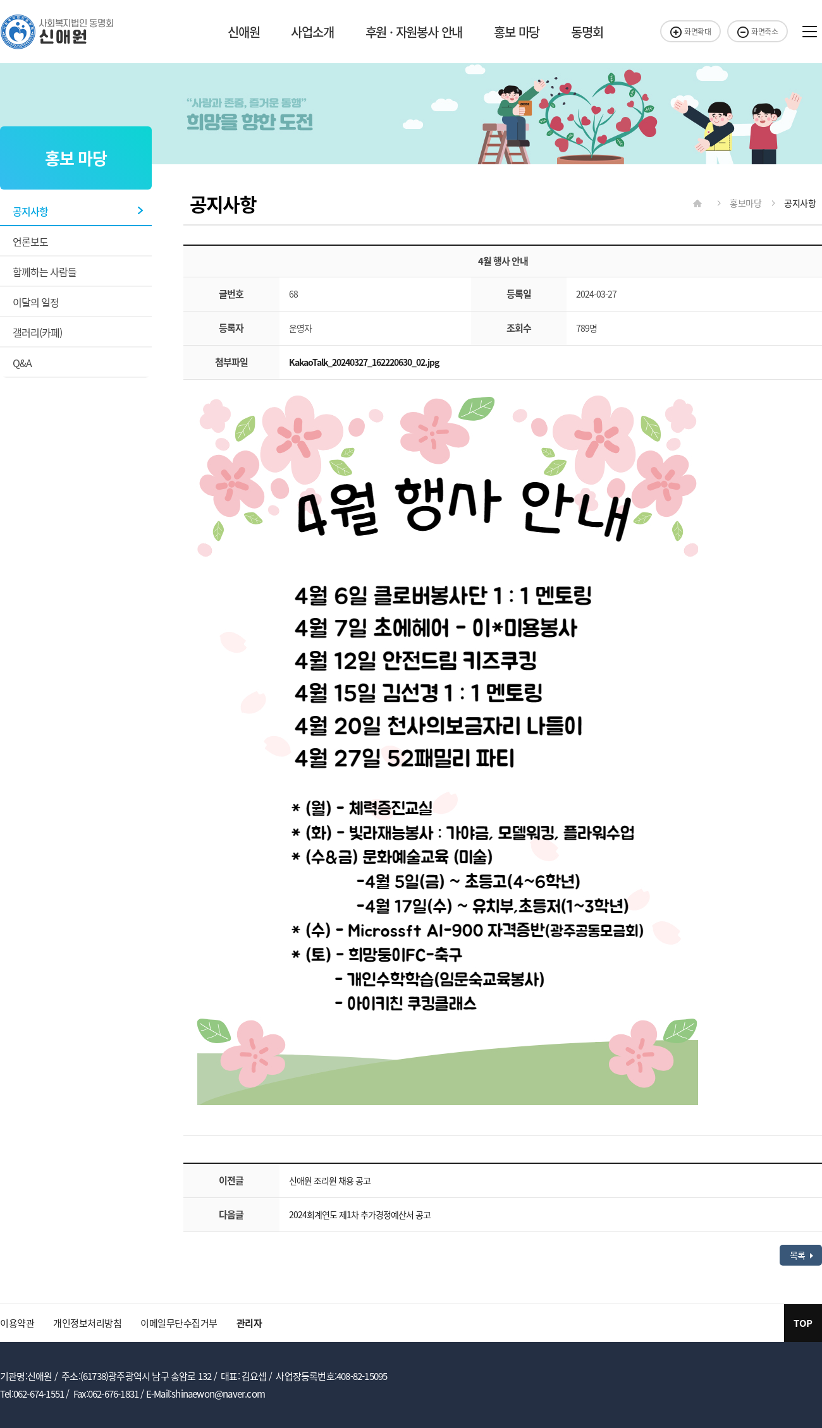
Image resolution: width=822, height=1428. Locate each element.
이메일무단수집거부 (179, 1323)
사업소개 (312, 32)
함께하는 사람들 (45, 271)
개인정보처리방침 (87, 1323)
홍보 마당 (516, 32)
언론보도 (30, 241)
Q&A (22, 362)
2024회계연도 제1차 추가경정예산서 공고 (360, 1214)
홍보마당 (735, 203)
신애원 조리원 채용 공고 (330, 1180)
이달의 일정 (36, 302)
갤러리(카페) (37, 332)
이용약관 (17, 1323)
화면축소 (757, 31)
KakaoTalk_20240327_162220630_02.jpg (364, 362)
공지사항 (30, 211)
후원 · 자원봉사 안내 (414, 32)
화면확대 (690, 31)
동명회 (587, 32)
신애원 (243, 32)
